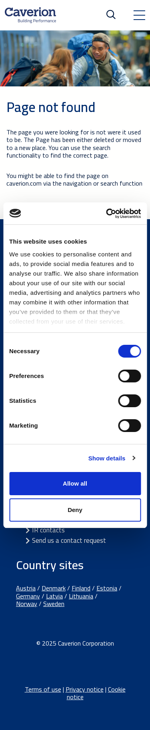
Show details (107, 458)
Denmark (54, 588)
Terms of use (43, 689)
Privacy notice (85, 689)
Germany (28, 596)
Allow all (75, 483)
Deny (75, 509)
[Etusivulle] (30, 15)
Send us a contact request (69, 540)
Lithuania (81, 596)
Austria (26, 588)
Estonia (106, 588)
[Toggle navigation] (139, 15)
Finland (81, 588)
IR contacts (48, 530)
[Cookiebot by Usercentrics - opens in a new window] (107, 213)
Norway (26, 604)
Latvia (54, 596)
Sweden (53, 604)
